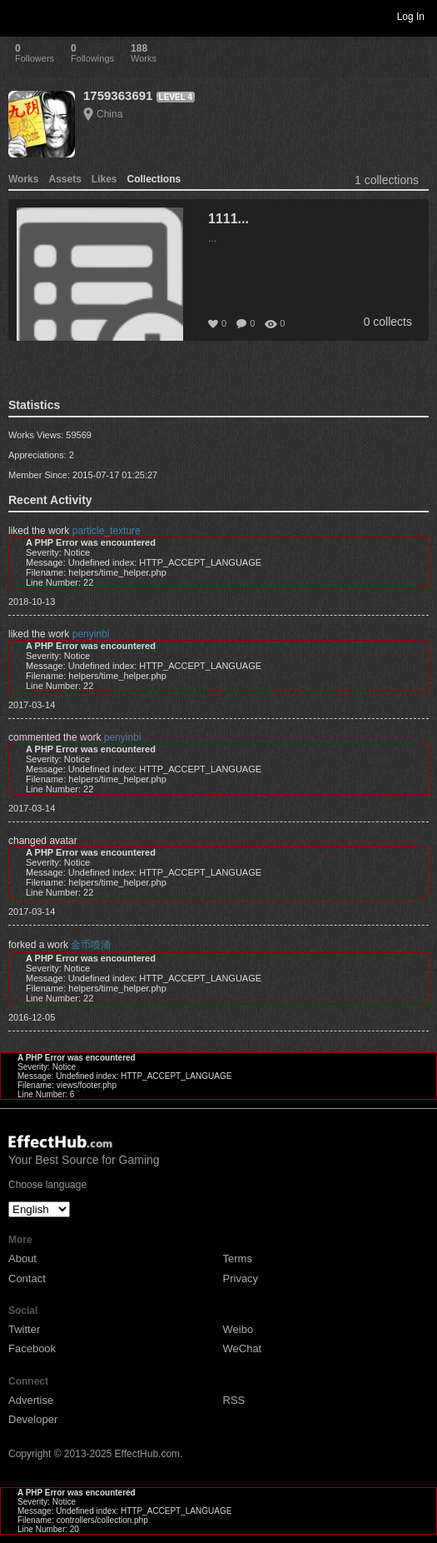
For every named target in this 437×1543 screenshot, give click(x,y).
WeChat (242, 1348)
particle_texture (106, 531)
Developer (32, 1419)
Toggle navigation (20, 16)
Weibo (238, 1329)
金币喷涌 (91, 945)
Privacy (241, 1278)
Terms (237, 1258)
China (109, 114)
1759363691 (117, 95)
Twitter (24, 1329)
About (22, 1258)
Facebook (32, 1348)
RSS (234, 1400)
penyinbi (91, 634)
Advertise (30, 1400)
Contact (27, 1278)
